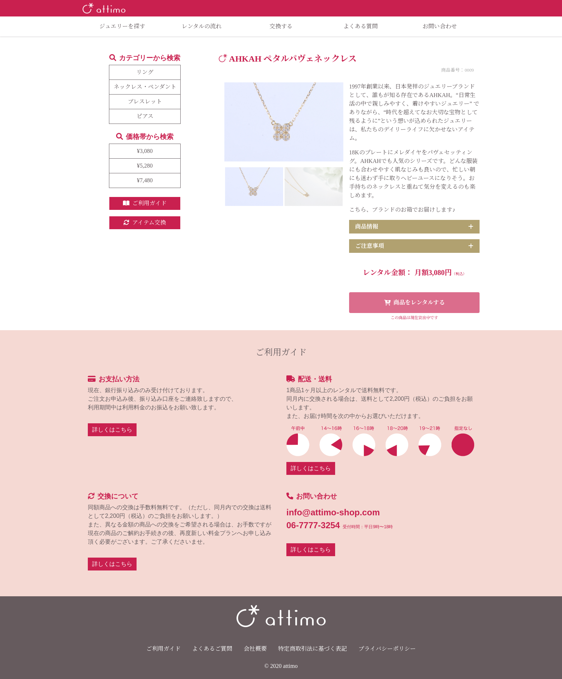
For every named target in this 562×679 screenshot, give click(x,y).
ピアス (145, 116)
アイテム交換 (145, 223)
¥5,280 (145, 166)
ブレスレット (145, 101)
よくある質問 (360, 26)
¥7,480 (145, 180)
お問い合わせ (440, 26)
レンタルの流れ (202, 26)
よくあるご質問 (212, 649)
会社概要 (255, 649)
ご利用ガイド (145, 203)
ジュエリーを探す (122, 26)
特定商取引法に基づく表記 (312, 649)
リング (144, 72)
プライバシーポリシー (387, 649)
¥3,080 (145, 151)
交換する (281, 26)
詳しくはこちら (112, 430)
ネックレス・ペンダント (145, 87)
